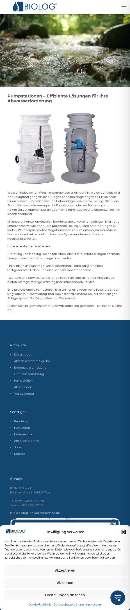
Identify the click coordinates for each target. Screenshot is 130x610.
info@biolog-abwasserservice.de (35, 513)
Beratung (21, 421)
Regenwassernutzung (30, 367)
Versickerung (24, 393)
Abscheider (22, 387)
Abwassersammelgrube (32, 361)
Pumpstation (23, 380)
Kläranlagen (23, 354)
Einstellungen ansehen (65, 595)
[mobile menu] (124, 7)
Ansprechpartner (26, 441)
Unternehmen (24, 434)
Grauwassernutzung (29, 374)
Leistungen (22, 428)
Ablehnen (65, 582)
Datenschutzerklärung (69, 604)
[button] (123, 532)
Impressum (94, 604)
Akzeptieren (65, 570)
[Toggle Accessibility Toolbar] (117, 598)
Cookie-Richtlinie (39, 604)
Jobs (17, 447)
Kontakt (19, 454)
